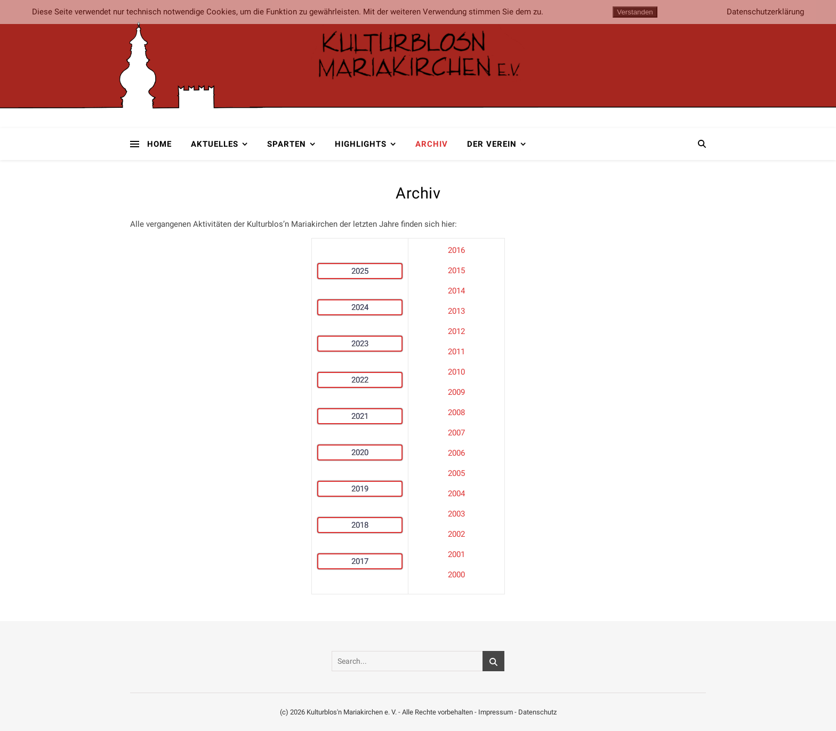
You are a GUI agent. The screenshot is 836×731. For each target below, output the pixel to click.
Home (159, 144)
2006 (456, 453)
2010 (456, 372)
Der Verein (492, 144)
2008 (456, 412)
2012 (456, 331)
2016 (456, 250)
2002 (456, 534)
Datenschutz (537, 712)
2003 (456, 514)
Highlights (361, 144)
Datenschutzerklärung (765, 12)
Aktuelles (214, 144)
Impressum (495, 712)
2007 (456, 433)
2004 (456, 493)
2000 (456, 574)
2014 (456, 291)
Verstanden (635, 12)
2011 (456, 351)
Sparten (286, 144)
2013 (456, 311)
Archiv (431, 144)
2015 (456, 270)
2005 (456, 473)
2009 (456, 392)
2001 (456, 554)
